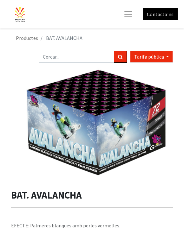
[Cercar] (120, 57)
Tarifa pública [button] (149, 57)
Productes (27, 38)
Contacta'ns (160, 14)
